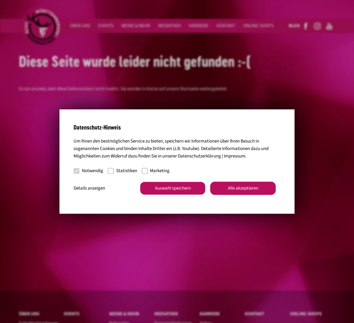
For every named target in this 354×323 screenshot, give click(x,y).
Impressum (234, 156)
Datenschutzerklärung (199, 156)
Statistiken (122, 170)
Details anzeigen (89, 188)
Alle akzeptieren (243, 188)
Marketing (156, 170)
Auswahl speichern (173, 188)
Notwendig (88, 170)
